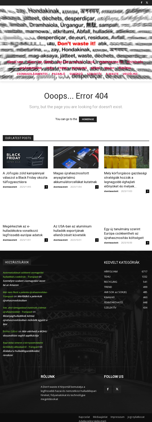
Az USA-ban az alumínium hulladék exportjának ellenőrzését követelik (72, 230)
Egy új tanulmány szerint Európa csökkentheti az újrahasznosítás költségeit (124, 233)
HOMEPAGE (88, 119)
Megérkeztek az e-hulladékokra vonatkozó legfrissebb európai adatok (23, 230)
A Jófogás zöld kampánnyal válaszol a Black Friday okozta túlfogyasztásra (25, 177)
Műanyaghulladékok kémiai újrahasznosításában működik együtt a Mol (25, 320)
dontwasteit (10, 186)
